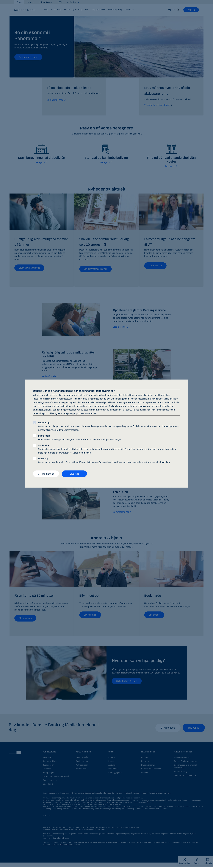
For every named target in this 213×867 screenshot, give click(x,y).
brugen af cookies (139, 406)
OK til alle (74, 473)
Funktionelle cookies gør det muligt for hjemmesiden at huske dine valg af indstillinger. (79, 438)
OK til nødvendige (45, 473)
